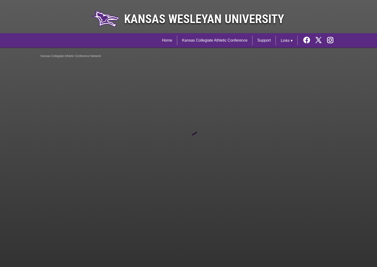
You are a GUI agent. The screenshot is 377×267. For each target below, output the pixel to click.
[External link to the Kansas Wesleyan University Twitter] (320, 40)
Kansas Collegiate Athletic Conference (214, 40)
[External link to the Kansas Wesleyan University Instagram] (330, 40)
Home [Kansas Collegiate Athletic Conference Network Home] (167, 40)
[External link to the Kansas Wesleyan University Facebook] (308, 40)
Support (264, 40)
